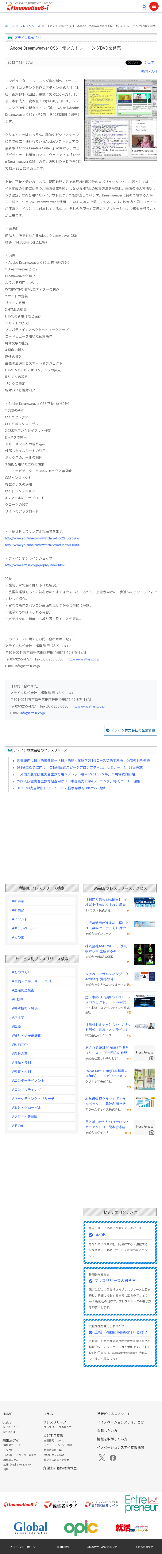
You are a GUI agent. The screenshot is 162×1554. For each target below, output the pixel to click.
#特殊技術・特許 (25, 1008)
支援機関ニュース (54, 1440)
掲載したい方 (107, 1431)
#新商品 (18, 910)
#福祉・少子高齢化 (26, 1035)
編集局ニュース (12, 1445)
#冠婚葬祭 (20, 1045)
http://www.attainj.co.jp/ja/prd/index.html (35, 565)
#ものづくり (21, 972)
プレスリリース (30, 26)
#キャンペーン (23, 928)
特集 (5, 1469)
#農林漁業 (20, 1054)
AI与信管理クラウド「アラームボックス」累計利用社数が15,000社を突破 (107, 1102)
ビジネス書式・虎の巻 (56, 1459)
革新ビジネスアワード (114, 1414)
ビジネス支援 (53, 1436)
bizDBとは (9, 1432)
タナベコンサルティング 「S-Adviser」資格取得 (108, 976)
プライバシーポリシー (24, 1547)
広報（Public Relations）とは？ (121, 1332)
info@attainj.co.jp (32, 713)
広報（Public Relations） (17, 1464)
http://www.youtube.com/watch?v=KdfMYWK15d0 (42, 545)
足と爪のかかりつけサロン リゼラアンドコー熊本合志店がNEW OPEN (107, 1125)
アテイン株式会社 (27, 38)
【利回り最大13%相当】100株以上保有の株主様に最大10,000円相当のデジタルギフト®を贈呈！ (107, 903)
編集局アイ (11, 1440)
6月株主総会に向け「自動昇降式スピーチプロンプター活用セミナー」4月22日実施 (80, 768)
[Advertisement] (81, 831)
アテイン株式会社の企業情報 (133, 730)
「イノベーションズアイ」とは (120, 1422)
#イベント (20, 919)
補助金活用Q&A (53, 1450)
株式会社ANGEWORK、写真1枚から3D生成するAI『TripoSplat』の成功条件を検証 (108, 949)
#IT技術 (18, 999)
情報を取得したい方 (112, 1439)
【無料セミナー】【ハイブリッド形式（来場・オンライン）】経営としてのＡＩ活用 (108, 1027)
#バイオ (18, 1017)
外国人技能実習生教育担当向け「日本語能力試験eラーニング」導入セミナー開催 (78, 781)
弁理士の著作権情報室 (60, 1468)
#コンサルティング (26, 1090)
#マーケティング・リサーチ (33, 1099)
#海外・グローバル (26, 1108)
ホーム (9, 26)
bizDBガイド (10, 1427)
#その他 (18, 937)
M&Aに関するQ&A (54, 1455)
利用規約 (63, 1547)
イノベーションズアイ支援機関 (120, 1448)
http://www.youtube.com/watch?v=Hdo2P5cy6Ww (42, 538)
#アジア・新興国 (25, 1117)
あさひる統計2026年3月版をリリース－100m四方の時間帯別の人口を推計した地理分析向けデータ (108, 1051)
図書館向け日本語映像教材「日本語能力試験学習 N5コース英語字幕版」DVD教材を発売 (83, 761)
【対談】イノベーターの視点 (19, 1455)
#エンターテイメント (28, 1081)
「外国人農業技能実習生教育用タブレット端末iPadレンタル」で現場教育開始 (76, 774)
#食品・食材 (21, 1063)
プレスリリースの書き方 (115, 1281)
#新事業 (18, 901)
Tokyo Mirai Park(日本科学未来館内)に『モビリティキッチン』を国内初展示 (107, 1074)
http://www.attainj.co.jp (83, 659)
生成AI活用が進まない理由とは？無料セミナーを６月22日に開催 (107, 926)
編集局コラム (11, 1459)
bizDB (100, 1234)
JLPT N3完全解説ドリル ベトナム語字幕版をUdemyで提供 (61, 788)
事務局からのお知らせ (102, 1547)
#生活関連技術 (23, 990)
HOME (7, 1414)
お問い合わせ (144, 1547)
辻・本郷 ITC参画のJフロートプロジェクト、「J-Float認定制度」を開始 (107, 1000)
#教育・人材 (148, 71)
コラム (48, 1414)
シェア (149, 63)
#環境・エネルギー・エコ (31, 981)
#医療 (16, 1026)
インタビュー (11, 1450)
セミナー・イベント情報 (58, 1445)
